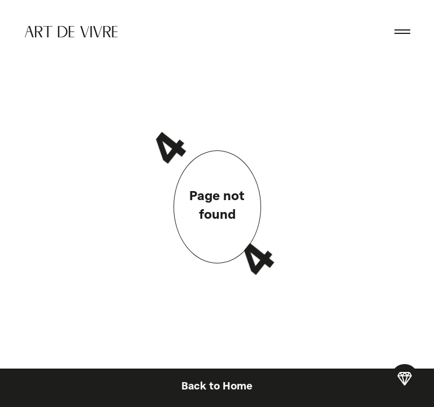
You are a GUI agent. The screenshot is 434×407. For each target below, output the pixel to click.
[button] (402, 31)
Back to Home (217, 387)
